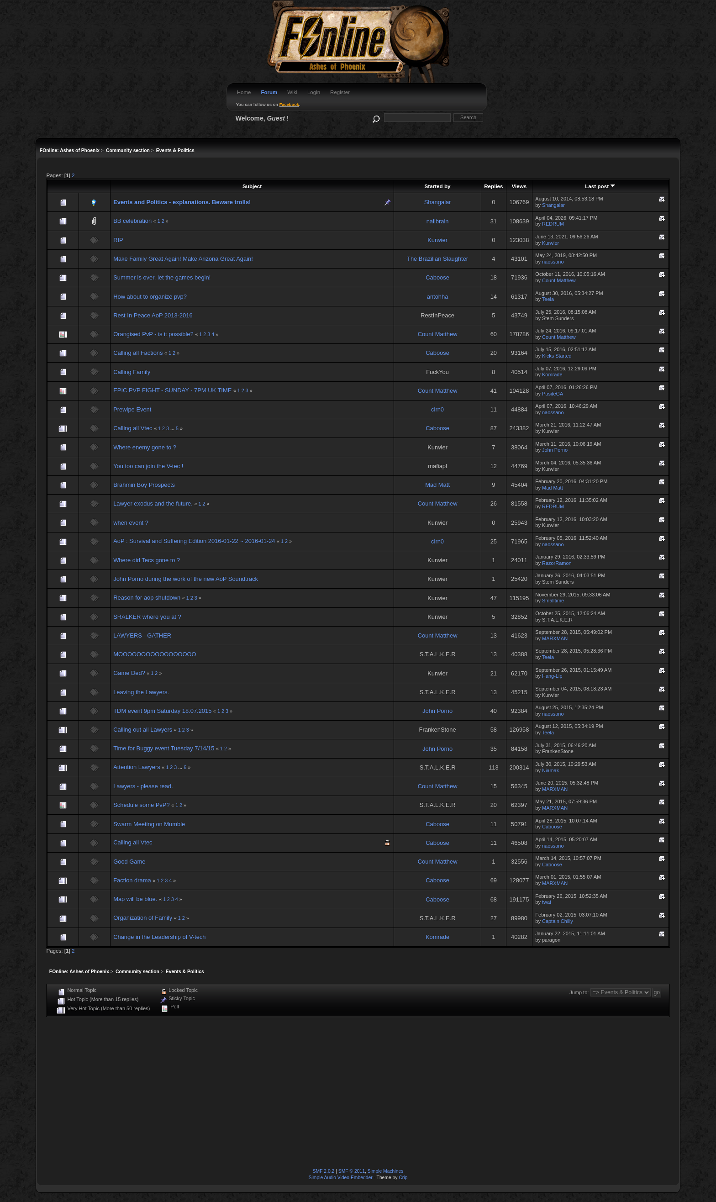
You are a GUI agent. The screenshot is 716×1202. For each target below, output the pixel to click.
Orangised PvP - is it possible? (154, 334)
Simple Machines (386, 1171)
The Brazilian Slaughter (437, 258)
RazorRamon (557, 563)
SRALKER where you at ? (147, 616)
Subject (252, 186)
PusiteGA (552, 393)
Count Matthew (559, 280)
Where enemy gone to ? (144, 447)
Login (313, 92)
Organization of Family (142, 917)
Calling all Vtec (132, 428)
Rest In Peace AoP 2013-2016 (152, 315)
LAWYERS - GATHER (142, 635)
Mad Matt (437, 484)
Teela (548, 299)
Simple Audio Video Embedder (341, 1177)
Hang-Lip (552, 676)
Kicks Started (557, 355)
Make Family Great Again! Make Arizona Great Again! (183, 258)
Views (518, 186)
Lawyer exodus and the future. (153, 503)
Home (244, 92)
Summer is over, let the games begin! (162, 277)
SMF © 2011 (351, 1171)
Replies (493, 186)
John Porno (555, 450)
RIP (118, 240)
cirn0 (437, 409)
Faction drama (132, 880)
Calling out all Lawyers (142, 729)
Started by (438, 186)
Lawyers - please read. (143, 786)
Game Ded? (129, 673)
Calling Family (131, 372)
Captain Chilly (557, 921)
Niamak (550, 770)
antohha (437, 296)
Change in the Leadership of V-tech (159, 936)
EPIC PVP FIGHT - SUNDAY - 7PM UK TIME (173, 390)
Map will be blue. (135, 899)
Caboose (437, 277)
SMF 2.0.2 (324, 1171)
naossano (553, 261)
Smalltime (553, 600)
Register (340, 92)
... (173, 428)
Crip (403, 1177)
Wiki (292, 92)
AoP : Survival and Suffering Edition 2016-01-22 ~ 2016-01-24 (194, 541)
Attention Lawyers (136, 767)
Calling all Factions (138, 352)
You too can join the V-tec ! (148, 466)
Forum (269, 92)
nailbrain (437, 221)
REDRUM (553, 224)
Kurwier (437, 240)
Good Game (129, 861)
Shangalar (437, 202)
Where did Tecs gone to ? (146, 560)
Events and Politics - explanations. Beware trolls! (182, 202)
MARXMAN (555, 638)
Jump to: (579, 992)
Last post (600, 186)
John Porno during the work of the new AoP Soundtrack (185, 578)
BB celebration (132, 220)
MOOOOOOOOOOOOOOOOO (154, 654)
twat (546, 902)
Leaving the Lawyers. (141, 692)
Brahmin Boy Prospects (144, 484)
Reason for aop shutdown (146, 597)
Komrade (552, 374)
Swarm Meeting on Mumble (149, 824)
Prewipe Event (132, 409)
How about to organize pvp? (150, 296)
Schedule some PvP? (142, 804)
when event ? (130, 522)
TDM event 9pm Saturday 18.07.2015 (162, 710)
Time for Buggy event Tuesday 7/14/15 (163, 748)
